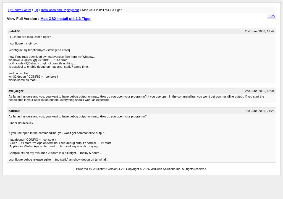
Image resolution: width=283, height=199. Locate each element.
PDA (271, 15)
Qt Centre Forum (19, 10)
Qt (36, 10)
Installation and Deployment (60, 10)
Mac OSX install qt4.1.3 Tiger (65, 19)
